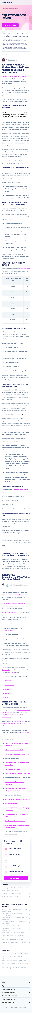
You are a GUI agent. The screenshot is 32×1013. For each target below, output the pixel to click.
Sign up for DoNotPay (16, 878)
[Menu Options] (29, 2)
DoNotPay (7, 2)
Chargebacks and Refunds (10, 9)
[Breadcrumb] (3, 54)
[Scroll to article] (3, 30)
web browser (9, 630)
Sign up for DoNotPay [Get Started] (10, 25)
